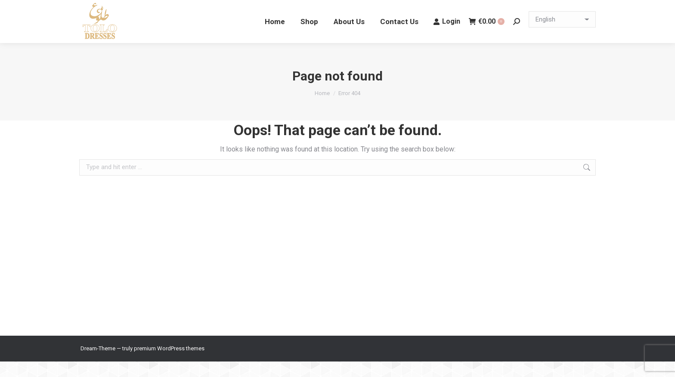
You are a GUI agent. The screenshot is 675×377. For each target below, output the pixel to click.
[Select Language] (562, 35)
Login (447, 37)
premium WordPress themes (169, 364)
